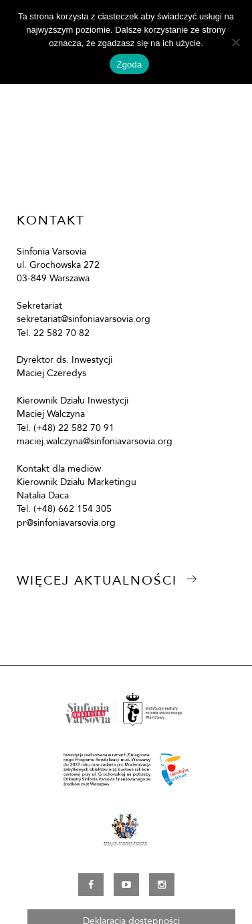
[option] (126, 105)
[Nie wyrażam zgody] (235, 42)
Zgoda (129, 64)
